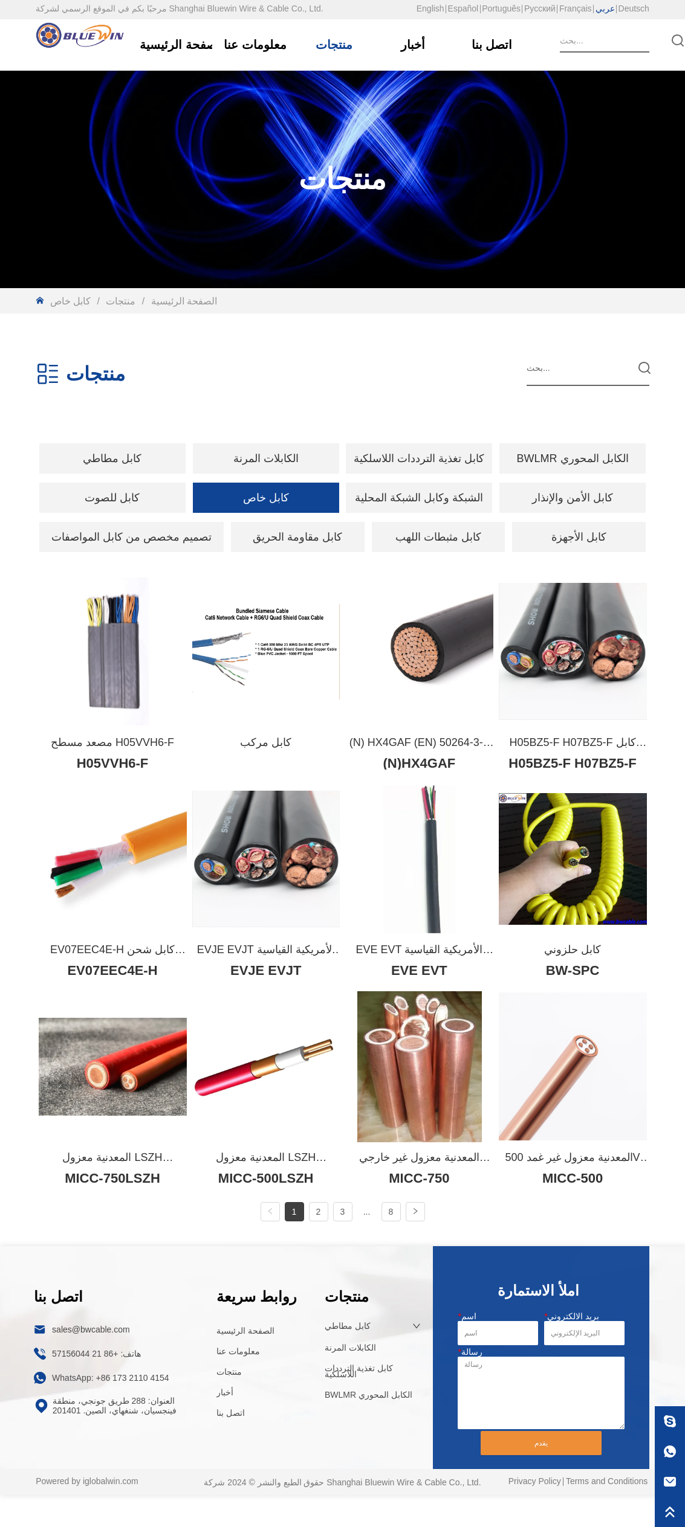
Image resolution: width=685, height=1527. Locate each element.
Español (463, 8)
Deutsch (633, 8)
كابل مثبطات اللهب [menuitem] (438, 537)
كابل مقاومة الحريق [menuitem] (297, 537)
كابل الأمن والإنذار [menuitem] (572, 498)
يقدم (541, 1474)
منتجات (120, 301)
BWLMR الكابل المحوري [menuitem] (573, 458)
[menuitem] (112, 458)
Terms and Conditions (607, 1512)
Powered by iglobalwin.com (87, 1512)
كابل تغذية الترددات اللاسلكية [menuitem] (419, 458)
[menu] (342, 458)
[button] (112, 458)
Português (501, 8)
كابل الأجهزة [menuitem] (578, 537)
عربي (605, 8)
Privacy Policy (534, 1512)
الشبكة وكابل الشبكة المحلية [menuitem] (419, 498)
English (430, 8)
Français (575, 8)
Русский (540, 8)
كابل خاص (72, 301)
